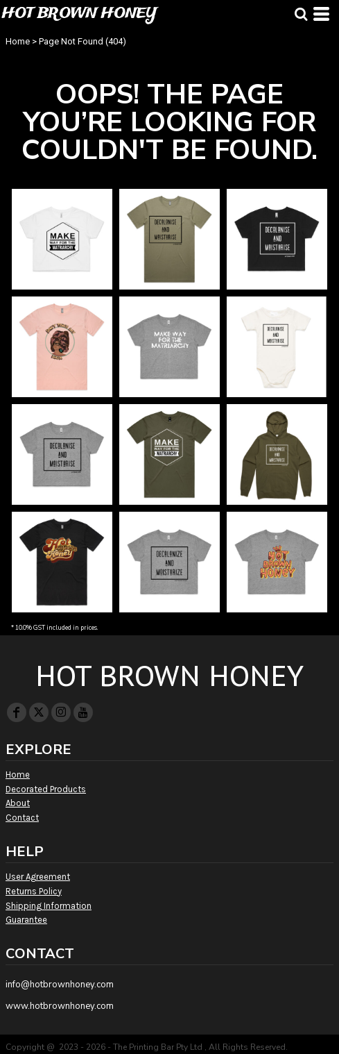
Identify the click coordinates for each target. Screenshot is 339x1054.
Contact (22, 817)
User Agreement (38, 876)
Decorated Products (46, 789)
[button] (301, 14)
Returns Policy (34, 891)
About (18, 803)
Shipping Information (49, 906)
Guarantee (26, 919)
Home (18, 41)
